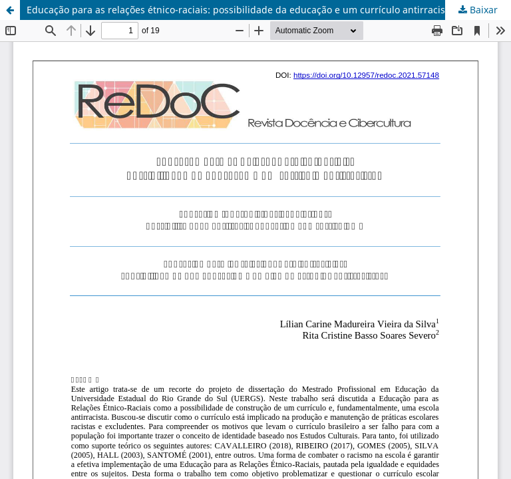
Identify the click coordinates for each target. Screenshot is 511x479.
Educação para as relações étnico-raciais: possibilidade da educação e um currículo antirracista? (242, 9)
